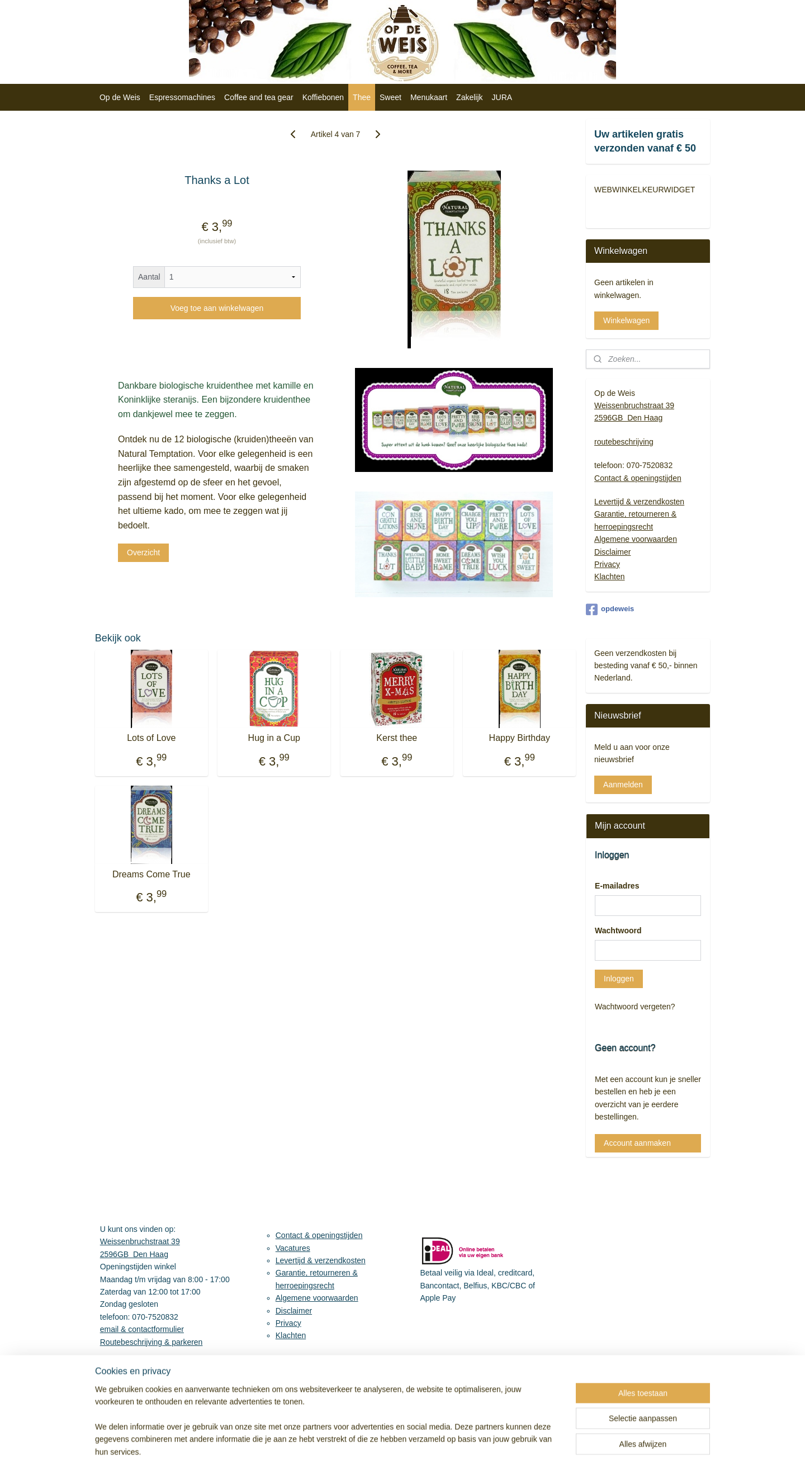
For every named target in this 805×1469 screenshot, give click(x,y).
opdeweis (610, 609)
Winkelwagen (626, 320)
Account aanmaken (637, 1143)
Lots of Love (151, 738)
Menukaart (428, 97)
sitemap (462, 1448)
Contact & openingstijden (637, 478)
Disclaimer (612, 551)
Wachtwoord (618, 930)
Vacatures (293, 1248)
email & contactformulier (142, 1329)
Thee (362, 97)
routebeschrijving (624, 441)
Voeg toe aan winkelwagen (217, 308)
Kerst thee (397, 738)
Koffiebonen (323, 97)
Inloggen (619, 978)
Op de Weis (120, 97)
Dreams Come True (151, 874)
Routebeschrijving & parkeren (151, 1342)
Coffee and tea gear (258, 97)
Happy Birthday (519, 738)
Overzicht (143, 552)
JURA (502, 97)
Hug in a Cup (274, 738)
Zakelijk (469, 97)
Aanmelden (623, 784)
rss (483, 1448)
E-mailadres (617, 885)
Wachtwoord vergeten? (635, 1006)
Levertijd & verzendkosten (639, 501)
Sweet (390, 97)
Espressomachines (182, 97)
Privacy (607, 564)
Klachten (609, 576)
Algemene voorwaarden (635, 539)
